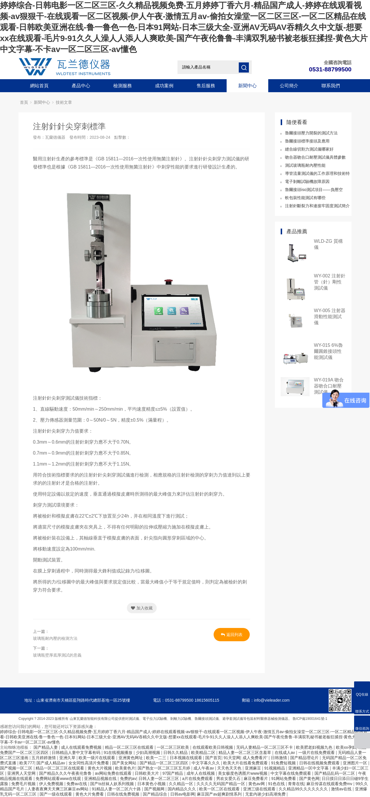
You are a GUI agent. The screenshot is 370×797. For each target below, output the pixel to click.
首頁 (24, 102)
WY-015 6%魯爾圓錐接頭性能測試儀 (328, 351)
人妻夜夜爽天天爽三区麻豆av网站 (58, 789)
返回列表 (232, 634)
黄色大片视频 (100, 768)
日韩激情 (279, 757)
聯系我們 (330, 85)
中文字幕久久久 (206, 763)
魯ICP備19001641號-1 (310, 719)
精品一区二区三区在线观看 (130, 747)
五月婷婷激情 (44, 757)
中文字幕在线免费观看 (291, 773)
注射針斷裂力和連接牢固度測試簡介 (317, 205)
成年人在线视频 (201, 773)
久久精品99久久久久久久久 (304, 789)
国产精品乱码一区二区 (335, 773)
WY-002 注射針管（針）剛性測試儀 (329, 281)
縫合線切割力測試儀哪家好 (309, 149)
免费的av (128, 778)
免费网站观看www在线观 (59, 778)
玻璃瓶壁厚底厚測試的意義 (57, 655)
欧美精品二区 (204, 752)
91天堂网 (231, 757)
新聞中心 (247, 85)
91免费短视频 (284, 763)
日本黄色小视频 (152, 783)
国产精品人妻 (46, 747)
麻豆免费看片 (256, 778)
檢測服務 (122, 85)
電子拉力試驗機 (155, 719)
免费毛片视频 (24, 783)
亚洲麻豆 (253, 768)
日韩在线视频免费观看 (320, 763)
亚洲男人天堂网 (22, 773)
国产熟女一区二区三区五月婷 (164, 768)
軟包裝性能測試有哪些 (305, 197)
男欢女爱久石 (229, 778)
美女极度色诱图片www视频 (243, 773)
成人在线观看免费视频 (82, 747)
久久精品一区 (181, 783)
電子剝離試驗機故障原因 (307, 181)
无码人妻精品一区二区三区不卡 (265, 747)
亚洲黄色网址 (131, 757)
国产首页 (213, 757)
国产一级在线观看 (56, 794)
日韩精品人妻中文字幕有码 (76, 752)
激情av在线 (342, 789)
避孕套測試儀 (232, 719)
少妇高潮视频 (148, 752)
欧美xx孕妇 (346, 747)
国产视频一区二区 (17, 768)
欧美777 (26, 763)
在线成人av (285, 752)
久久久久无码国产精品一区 (221, 783)
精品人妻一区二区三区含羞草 (245, 752)
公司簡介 (289, 85)
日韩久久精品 (176, 752)
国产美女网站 (125, 763)
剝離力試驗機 (180, 719)
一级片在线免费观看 (317, 752)
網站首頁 (39, 85)
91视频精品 (275, 768)
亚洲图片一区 (355, 763)
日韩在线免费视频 (123, 794)
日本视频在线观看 (186, 757)
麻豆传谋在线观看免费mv (330, 783)
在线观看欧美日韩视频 (213, 747)
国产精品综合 (155, 794)
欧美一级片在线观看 (97, 757)
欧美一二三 (156, 757)
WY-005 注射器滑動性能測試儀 (329, 316)
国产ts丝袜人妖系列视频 (112, 783)
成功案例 (164, 85)
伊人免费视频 (51, 783)
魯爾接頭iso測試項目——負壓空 (314, 189)
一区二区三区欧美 (173, 747)
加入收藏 (142, 608)
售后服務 (206, 85)
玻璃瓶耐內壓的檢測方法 (55, 638)
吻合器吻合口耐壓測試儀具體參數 (315, 157)
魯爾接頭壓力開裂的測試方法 (311, 133)
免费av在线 (77, 783)
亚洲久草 (68, 757)
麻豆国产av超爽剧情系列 (220, 794)
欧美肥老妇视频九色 (315, 747)
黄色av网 (257, 783)
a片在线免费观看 (198, 778)
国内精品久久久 (182, 789)
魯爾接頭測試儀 (207, 719)
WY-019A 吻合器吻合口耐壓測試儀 (329, 385)
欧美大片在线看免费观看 (246, 763)
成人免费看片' (256, 757)
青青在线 (296, 783)
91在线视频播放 (119, 752)
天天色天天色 (230, 768)
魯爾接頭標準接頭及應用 (307, 141)
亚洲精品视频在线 (101, 778)
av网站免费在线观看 (114, 773)
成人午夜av (204, 768)
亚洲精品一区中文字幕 (309, 768)
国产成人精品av (51, 763)
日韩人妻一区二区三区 (159, 778)
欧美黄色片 (125, 768)
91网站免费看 (284, 778)
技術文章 (64, 102)
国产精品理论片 (305, 757)
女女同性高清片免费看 (89, 763)
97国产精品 (173, 773)
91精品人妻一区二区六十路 (117, 789)
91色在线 (277, 783)
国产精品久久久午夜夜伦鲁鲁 (66, 773)
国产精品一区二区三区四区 (164, 763)
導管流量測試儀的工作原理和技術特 (317, 173)
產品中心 (81, 85)
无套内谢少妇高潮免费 (266, 794)
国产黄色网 (309, 778)
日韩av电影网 (182, 794)
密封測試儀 (130, 719)
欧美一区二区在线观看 (220, 789)
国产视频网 (155, 789)
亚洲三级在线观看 (260, 789)
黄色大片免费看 (90, 794)
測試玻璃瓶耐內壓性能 (305, 165)
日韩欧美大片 (147, 773)
